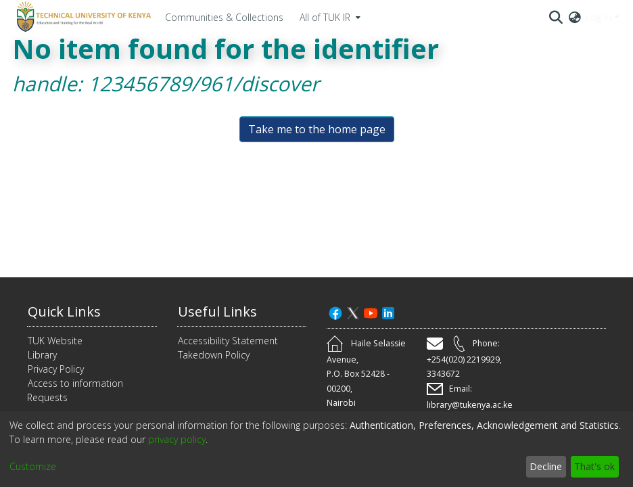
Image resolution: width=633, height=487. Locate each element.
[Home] (81, 17)
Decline (546, 466)
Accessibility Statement (228, 340)
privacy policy (177, 439)
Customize (32, 466)
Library (42, 354)
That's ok (594, 466)
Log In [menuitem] (598, 17)
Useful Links (217, 311)
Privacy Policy (56, 369)
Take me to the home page (316, 129)
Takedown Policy (214, 354)
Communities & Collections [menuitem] (224, 17)
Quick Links (64, 311)
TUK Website (55, 340)
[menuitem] (328, 17)
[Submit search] (556, 17)
